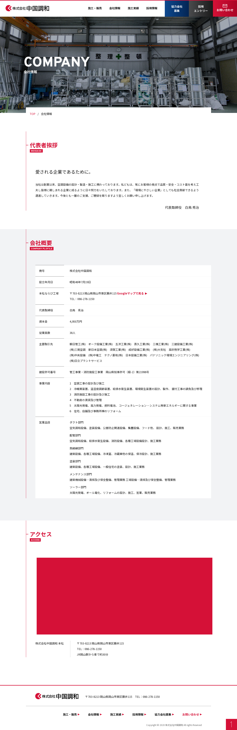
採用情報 (151, 8)
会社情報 (114, 8)
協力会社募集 (176, 8)
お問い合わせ (225, 10)
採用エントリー (201, 8)
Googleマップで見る (130, 293)
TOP (32, 114)
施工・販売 (95, 8)
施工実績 (133, 8)
